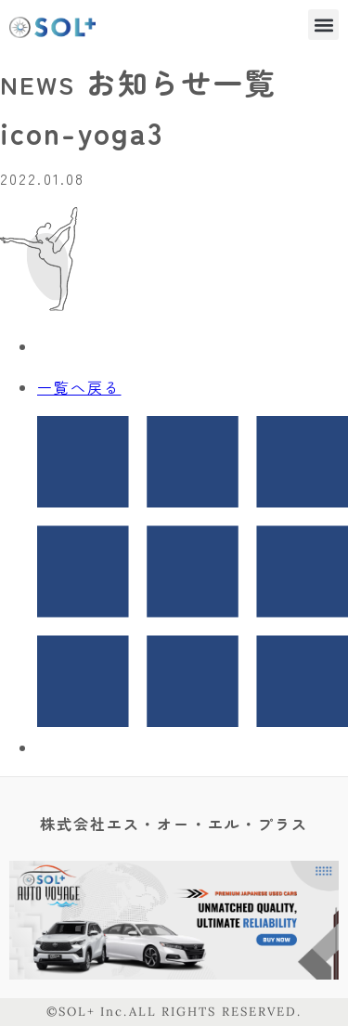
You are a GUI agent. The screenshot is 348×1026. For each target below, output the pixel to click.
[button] (323, 24)
